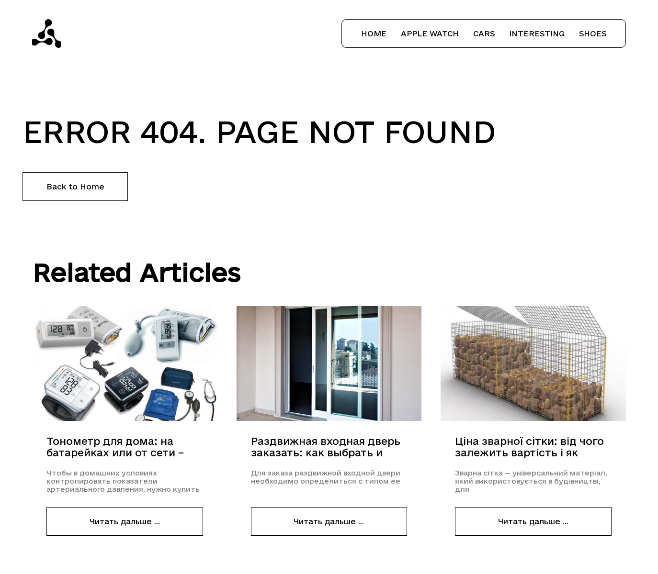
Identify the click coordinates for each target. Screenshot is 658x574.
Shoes (592, 33)
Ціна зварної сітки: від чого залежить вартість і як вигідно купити (529, 447)
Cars (484, 33)
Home (373, 33)
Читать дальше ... (125, 521)
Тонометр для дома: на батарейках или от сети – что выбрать (115, 447)
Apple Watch (430, 33)
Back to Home (75, 186)
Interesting (537, 33)
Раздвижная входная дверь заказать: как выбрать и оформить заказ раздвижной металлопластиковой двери (328, 447)
